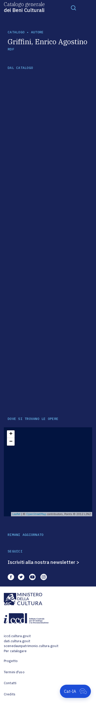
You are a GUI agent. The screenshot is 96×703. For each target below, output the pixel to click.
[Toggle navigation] (73, 8)
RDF (11, 49)
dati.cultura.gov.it (17, 641)
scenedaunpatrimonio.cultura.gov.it (31, 646)
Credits (9, 694)
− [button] (11, 442)
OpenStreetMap (36, 514)
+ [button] (11, 434)
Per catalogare (15, 651)
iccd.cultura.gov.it (17, 636)
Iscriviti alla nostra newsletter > (43, 562)
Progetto (11, 661)
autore (37, 32)
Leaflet (16, 514)
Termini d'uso (14, 672)
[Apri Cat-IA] (75, 691)
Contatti (10, 683)
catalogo (16, 32)
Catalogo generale (24, 7)
